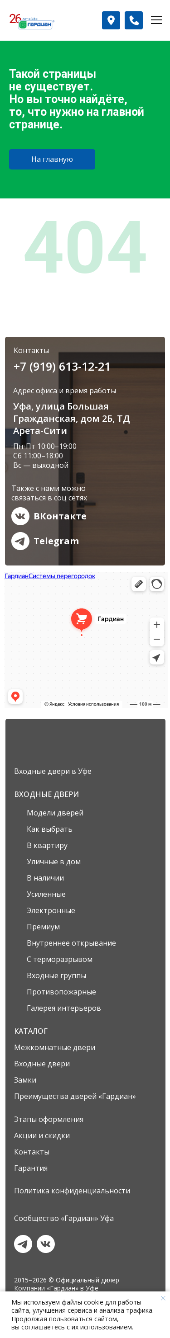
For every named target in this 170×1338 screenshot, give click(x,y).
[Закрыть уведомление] (163, 1298)
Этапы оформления (48, 1119)
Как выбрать (50, 829)
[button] (111, 20)
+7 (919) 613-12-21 (62, 366)
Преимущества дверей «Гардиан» (75, 1096)
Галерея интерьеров (64, 1008)
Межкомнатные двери (54, 1047)
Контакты (31, 1152)
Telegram (56, 541)
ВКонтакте (60, 516)
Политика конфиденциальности (72, 1191)
